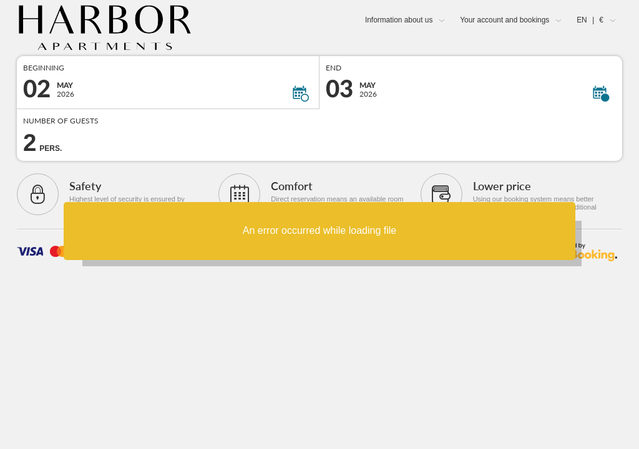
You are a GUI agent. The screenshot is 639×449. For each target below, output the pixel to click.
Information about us (398, 20)
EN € (590, 20)
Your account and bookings (504, 20)
